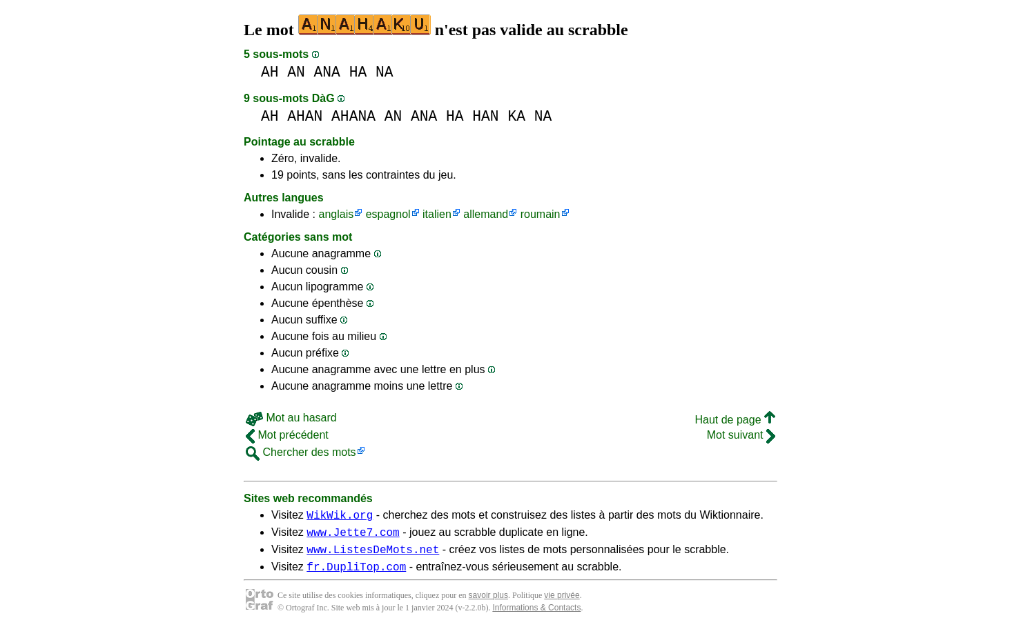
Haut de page (734, 420)
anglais (335, 214)
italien (436, 214)
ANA (327, 72)
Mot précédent (287, 435)
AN (296, 72)
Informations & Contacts (536, 616)
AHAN (304, 116)
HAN (485, 116)
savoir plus (488, 603)
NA (384, 72)
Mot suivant (741, 435)
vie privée (561, 603)
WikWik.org (340, 516)
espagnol (388, 214)
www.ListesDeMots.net (373, 555)
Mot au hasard (291, 417)
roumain (541, 214)
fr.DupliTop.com (356, 574)
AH (270, 72)
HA (358, 72)
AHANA (353, 116)
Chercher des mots (301, 452)
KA (516, 116)
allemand (485, 214)
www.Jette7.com (353, 536)
